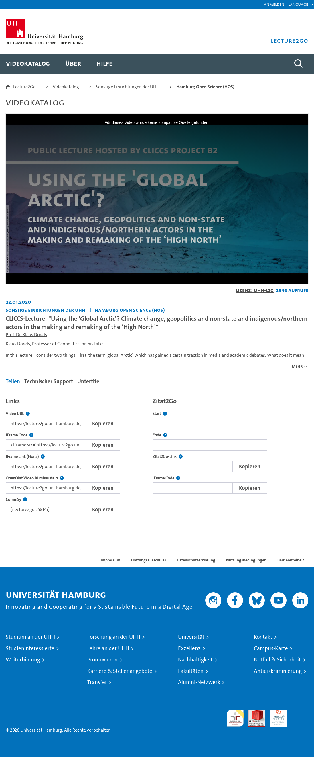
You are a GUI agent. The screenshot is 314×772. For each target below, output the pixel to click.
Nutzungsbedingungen (246, 560)
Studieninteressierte (30, 648)
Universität (191, 637)
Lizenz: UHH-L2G (255, 290)
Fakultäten (191, 671)
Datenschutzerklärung (196, 560)
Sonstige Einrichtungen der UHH (127, 87)
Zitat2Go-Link (168, 457)
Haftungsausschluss (148, 560)
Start (160, 414)
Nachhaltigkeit (195, 659)
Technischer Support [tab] (48, 381)
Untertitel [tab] (89, 381)
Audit (253, 713)
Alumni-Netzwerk (199, 682)
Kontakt (263, 637)
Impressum (110, 560)
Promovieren (102, 659)
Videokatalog (66, 87)
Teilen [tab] (13, 381)
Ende (160, 435)
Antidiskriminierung (278, 671)
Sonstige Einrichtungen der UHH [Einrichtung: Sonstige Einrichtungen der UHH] (45, 309)
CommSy (16, 500)
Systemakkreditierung (299, 713)
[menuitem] (28, 64)
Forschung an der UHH (113, 637)
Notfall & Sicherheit (277, 659)
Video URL (18, 414)
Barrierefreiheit (290, 560)
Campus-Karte (271, 648)
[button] (298, 4)
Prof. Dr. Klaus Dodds (26, 335)
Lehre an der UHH (108, 648)
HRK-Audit (275, 716)
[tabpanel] (157, 455)
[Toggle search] (298, 64)
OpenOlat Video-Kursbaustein (35, 478)
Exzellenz (189, 648)
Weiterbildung (23, 659)
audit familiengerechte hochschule (235, 718)
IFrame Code (19, 435)
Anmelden (274, 4)
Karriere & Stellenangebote (119, 671)
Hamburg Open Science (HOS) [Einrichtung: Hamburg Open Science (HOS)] (130, 309)
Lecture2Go (24, 87)
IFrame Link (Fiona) (25, 457)
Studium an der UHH (30, 637)
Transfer (97, 682)
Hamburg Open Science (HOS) (205, 87)
